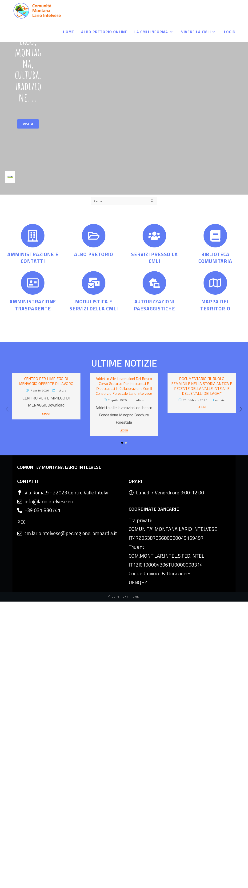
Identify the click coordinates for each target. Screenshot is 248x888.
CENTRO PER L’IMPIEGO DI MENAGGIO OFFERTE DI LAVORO (46, 381)
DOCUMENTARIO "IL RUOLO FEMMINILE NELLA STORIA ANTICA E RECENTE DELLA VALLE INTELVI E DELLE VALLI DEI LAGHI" (201, 386)
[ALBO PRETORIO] (93, 235)
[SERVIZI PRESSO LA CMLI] (154, 235)
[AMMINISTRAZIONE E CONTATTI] (32, 235)
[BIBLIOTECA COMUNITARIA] (215, 235)
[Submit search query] (152, 201)
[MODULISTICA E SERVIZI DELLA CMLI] (93, 283)
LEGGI (46, 414)
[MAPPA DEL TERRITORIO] (215, 283)
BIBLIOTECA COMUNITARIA (215, 257)
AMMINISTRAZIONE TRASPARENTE (32, 305)
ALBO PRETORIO (93, 254)
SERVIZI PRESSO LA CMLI (154, 257)
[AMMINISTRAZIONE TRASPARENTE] (32, 283)
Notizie (61, 390)
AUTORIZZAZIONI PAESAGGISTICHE (154, 305)
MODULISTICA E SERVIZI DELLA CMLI (93, 305)
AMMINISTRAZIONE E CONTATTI (32, 257)
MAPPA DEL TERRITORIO (215, 305)
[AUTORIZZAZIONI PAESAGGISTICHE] (154, 283)
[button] (241, 409)
